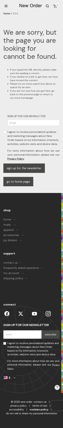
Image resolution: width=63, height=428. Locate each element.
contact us (10, 263)
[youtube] (34, 313)
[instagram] (48, 313)
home (7, 219)
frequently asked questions (21, 268)
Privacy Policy (15, 158)
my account (11, 273)
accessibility (16, 409)
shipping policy (13, 278)
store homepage (23, 97)
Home (6, 13)
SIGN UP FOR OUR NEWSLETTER (26, 116)
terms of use (39, 405)
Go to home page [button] (18, 181)
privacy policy (18, 405)
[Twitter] (20, 313)
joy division (10, 240)
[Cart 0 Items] (54, 6)
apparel (8, 230)
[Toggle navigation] (6, 6)
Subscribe (50, 334)
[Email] (33, 123)
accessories (11, 235)
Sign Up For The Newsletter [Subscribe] (24, 168)
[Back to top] (57, 387)
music (7, 224)
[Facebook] (6, 313)
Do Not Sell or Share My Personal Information (31, 413)
